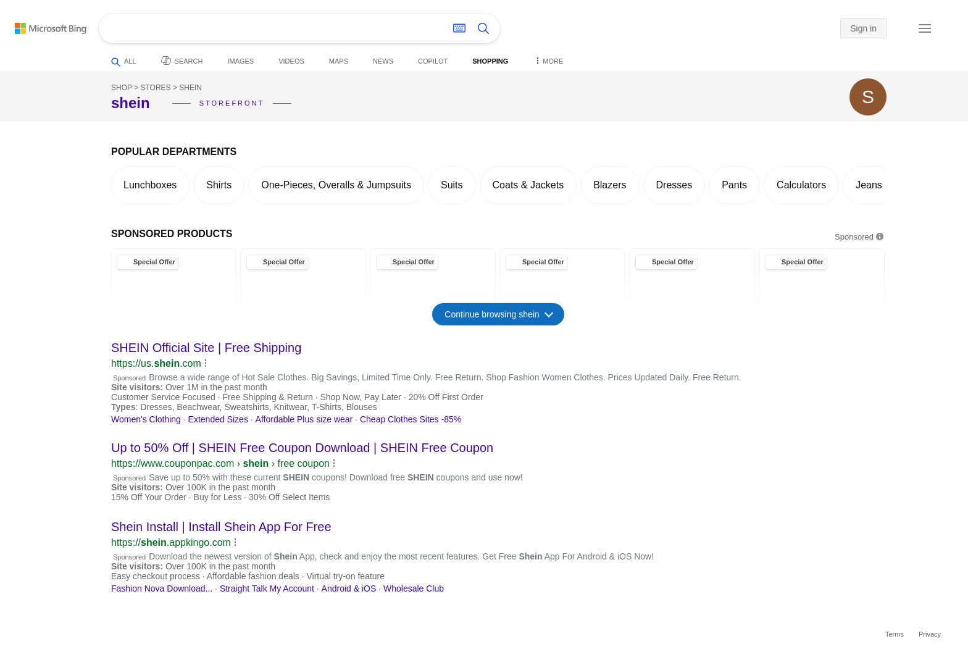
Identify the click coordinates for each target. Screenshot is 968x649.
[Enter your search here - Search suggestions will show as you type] (264, 28)
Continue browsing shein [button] (498, 314)
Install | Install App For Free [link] (221, 527)
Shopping (490, 61)
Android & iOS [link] (349, 588)
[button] (896, 29)
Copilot (433, 61)
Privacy (930, 634)
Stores (155, 87)
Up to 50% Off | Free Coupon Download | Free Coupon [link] (302, 447)
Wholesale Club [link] (413, 588)
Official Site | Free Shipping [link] (206, 347)
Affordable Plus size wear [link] (304, 419)
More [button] (548, 60)
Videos (291, 61)
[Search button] (483, 28)
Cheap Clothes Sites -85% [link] (410, 419)
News (383, 61)
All (123, 62)
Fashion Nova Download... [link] (161, 588)
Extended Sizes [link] (218, 419)
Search (182, 60)
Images (240, 61)
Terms (894, 634)
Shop (121, 87)
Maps (338, 61)
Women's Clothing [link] (146, 419)
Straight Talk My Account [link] (267, 588)
